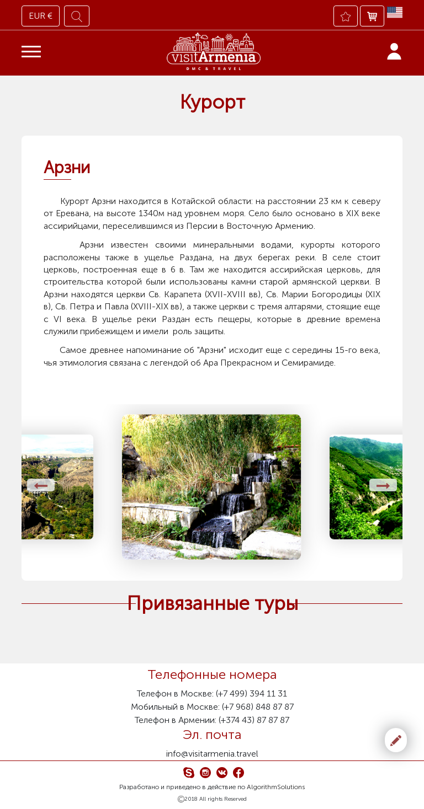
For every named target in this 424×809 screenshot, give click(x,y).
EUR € (40, 15)
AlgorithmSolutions (276, 787)
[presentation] (41, 485)
